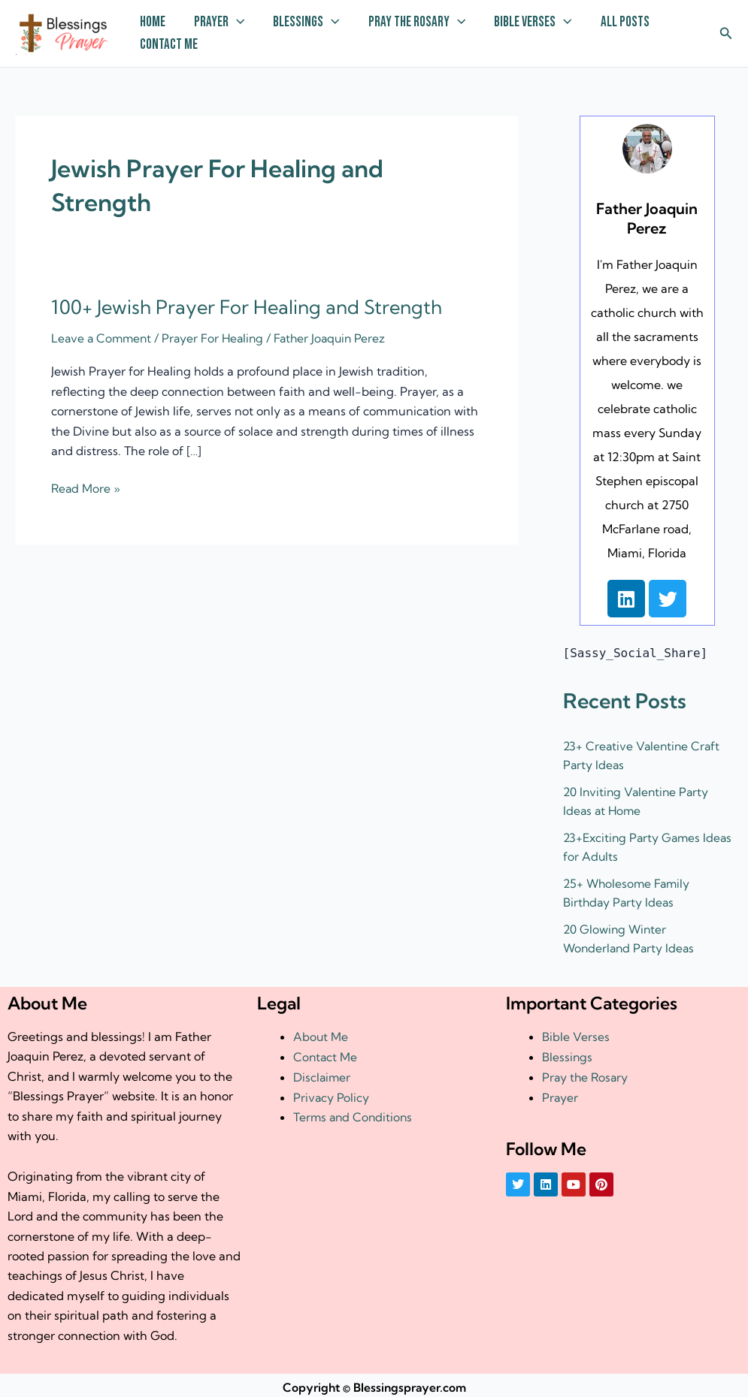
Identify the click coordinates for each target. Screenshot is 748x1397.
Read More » (86, 487)
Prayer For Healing (217, 337)
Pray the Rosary (416, 22)
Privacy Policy (331, 1092)
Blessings (306, 22)
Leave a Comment (103, 337)
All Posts (625, 22)
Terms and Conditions (354, 1112)
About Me (321, 1032)
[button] (726, 34)
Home (152, 22)
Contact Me (169, 44)
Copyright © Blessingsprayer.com (374, 1383)
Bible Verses (532, 22)
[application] (236, 22)
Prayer (219, 22)
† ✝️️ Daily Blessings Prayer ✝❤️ (20, 54)
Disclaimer (322, 1072)
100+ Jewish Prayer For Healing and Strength (250, 306)
